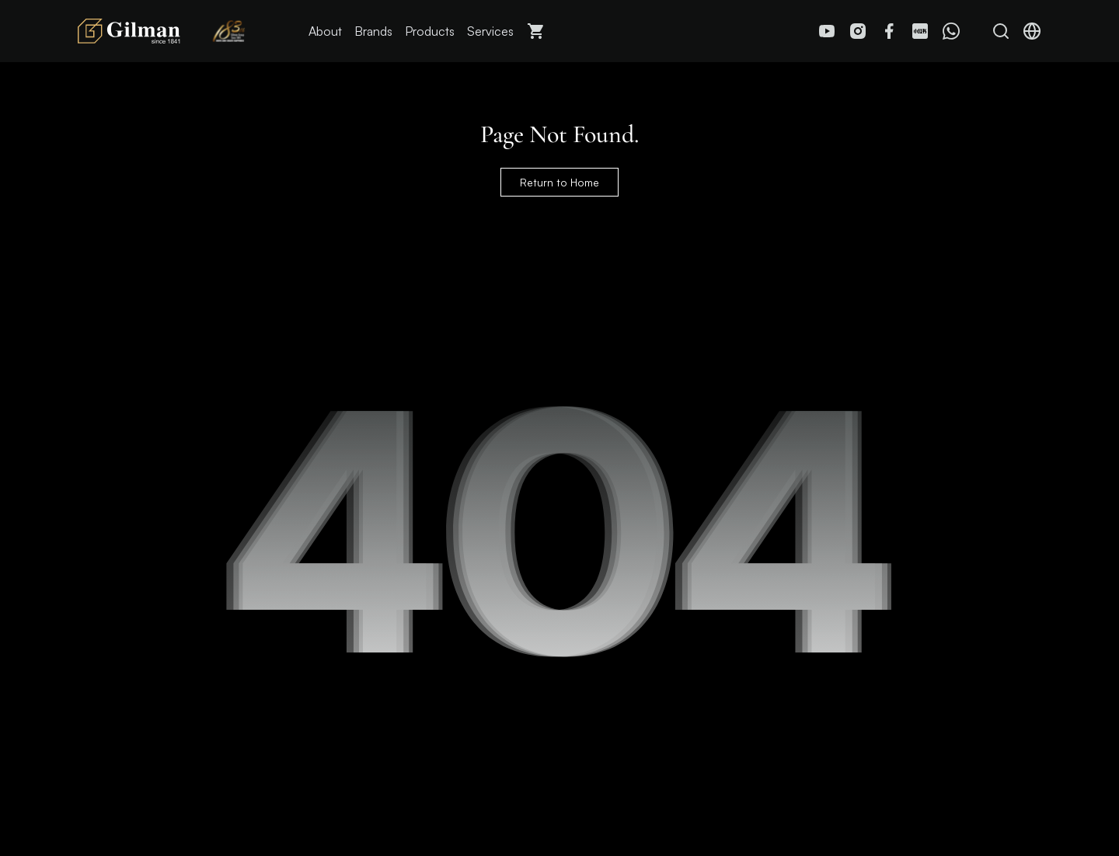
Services (490, 31)
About (325, 31)
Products (430, 31)
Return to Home (559, 182)
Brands (373, 31)
